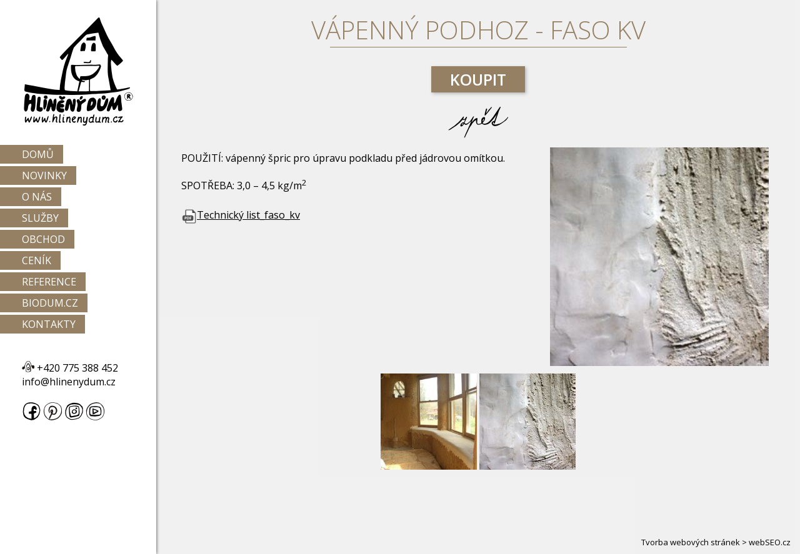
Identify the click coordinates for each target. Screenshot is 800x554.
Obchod (43, 239)
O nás (37, 197)
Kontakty (49, 324)
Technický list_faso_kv (240, 215)
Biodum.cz (50, 303)
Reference (49, 282)
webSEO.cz (770, 542)
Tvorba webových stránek (690, 542)
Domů (38, 154)
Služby (40, 218)
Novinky (44, 175)
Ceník (36, 260)
